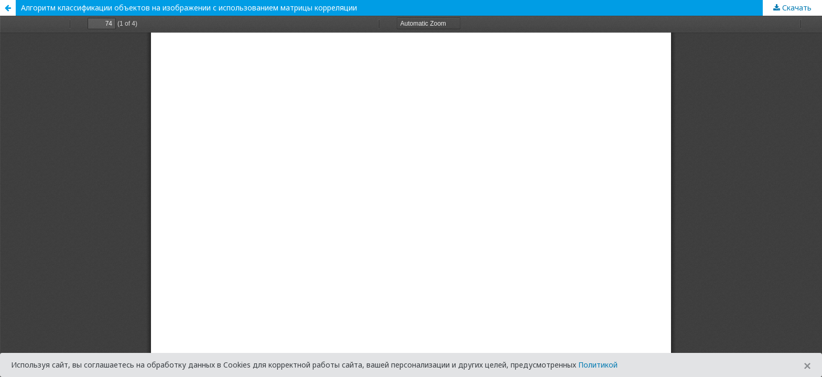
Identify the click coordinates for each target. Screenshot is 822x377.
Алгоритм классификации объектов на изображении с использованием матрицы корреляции (189, 8)
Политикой (598, 365)
